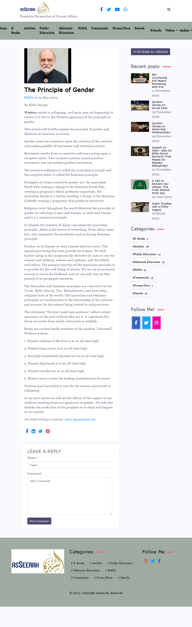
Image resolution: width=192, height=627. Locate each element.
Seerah (140, 28)
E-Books (15, 30)
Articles (29, 28)
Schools (156, 30)
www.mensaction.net (79, 419)
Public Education (47, 30)
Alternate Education (66, 30)
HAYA (82, 28)
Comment (34, 473)
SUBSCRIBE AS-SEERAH (150, 51)
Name (32, 458)
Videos (170, 30)
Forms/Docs (121, 28)
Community (99, 28)
